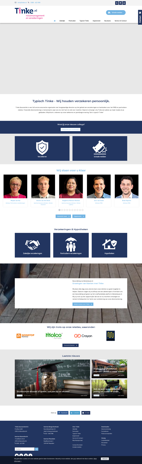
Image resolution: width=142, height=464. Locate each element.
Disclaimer (104, 442)
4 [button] (67, 210)
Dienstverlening (106, 429)
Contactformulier (77, 445)
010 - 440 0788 (49, 433)
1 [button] (59, 210)
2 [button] (62, 210)
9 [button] (80, 210)
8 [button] (77, 210)
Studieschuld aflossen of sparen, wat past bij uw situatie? (43, 392)
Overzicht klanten (69, 345)
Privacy (103, 445)
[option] (15, 190)
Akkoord (104, 459)
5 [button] (70, 210)
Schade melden (76, 447)
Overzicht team (62, 216)
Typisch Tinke (76, 433)
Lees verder (84, 395)
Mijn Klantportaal (77, 440)
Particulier (75, 431)
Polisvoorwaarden (106, 433)
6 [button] (72, 210)
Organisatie (77, 216)
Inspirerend (75, 436)
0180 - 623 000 (35, 2)
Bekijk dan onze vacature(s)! (70, 129)
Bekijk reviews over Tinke (81, 304)
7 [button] (75, 210)
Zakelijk (74, 429)
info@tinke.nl (22, 2)
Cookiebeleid (105, 440)
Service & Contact (77, 438)
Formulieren (104, 431)
